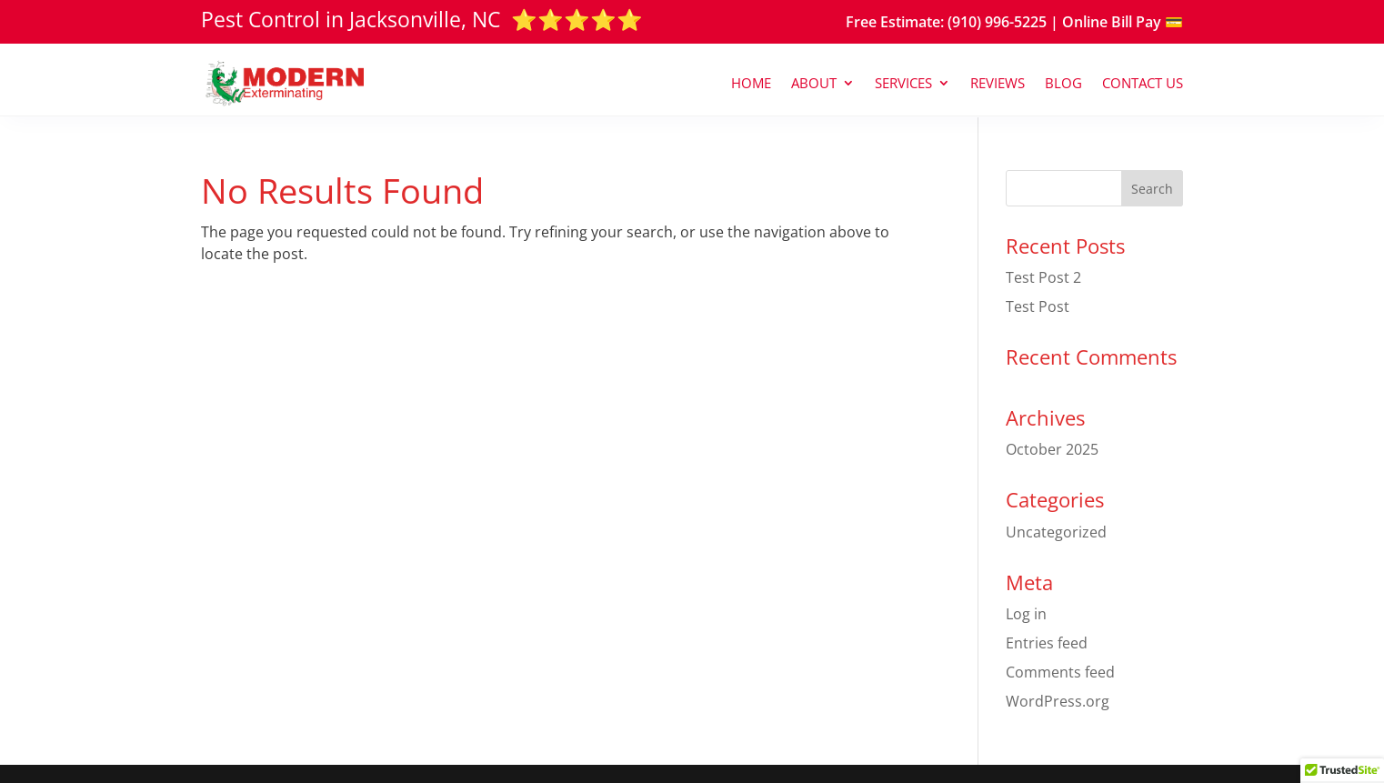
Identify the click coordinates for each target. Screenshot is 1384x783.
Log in (1026, 614)
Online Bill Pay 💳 (1122, 22)
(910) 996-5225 (997, 22)
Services (903, 83)
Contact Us (1142, 83)
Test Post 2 (1043, 277)
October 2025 (1052, 449)
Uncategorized (1056, 532)
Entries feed (1047, 643)
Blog (1063, 83)
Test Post (1037, 306)
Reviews (997, 83)
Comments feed (1060, 672)
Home (751, 83)
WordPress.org (1057, 701)
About (814, 83)
